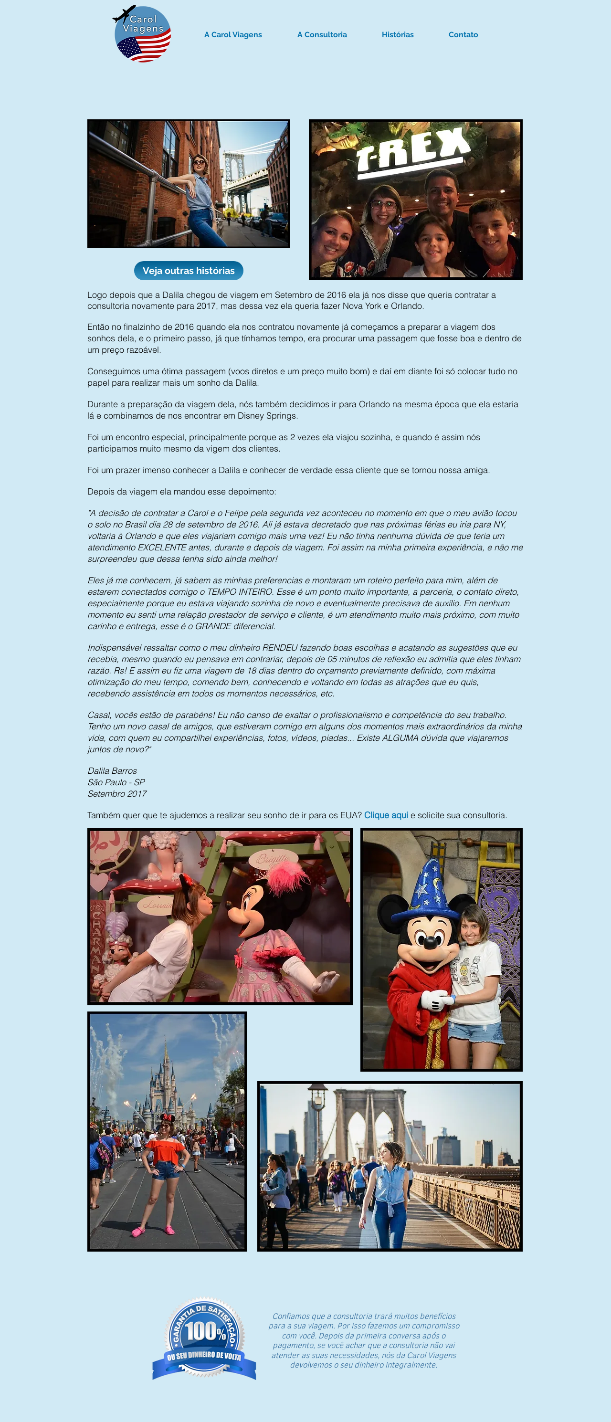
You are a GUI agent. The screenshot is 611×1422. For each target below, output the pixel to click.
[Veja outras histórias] (188, 270)
